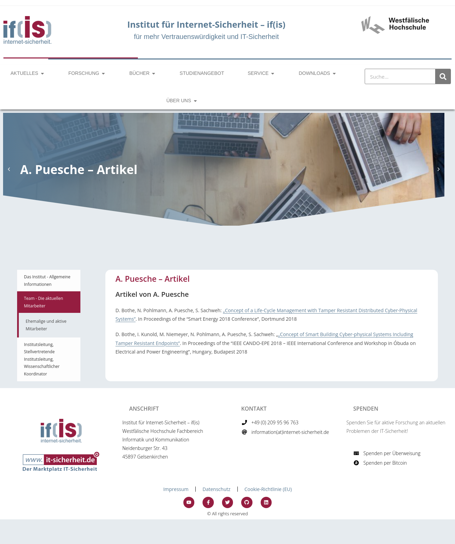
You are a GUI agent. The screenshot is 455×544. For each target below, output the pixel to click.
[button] (8, 169)
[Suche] (443, 76)
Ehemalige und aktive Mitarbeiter (46, 325)
